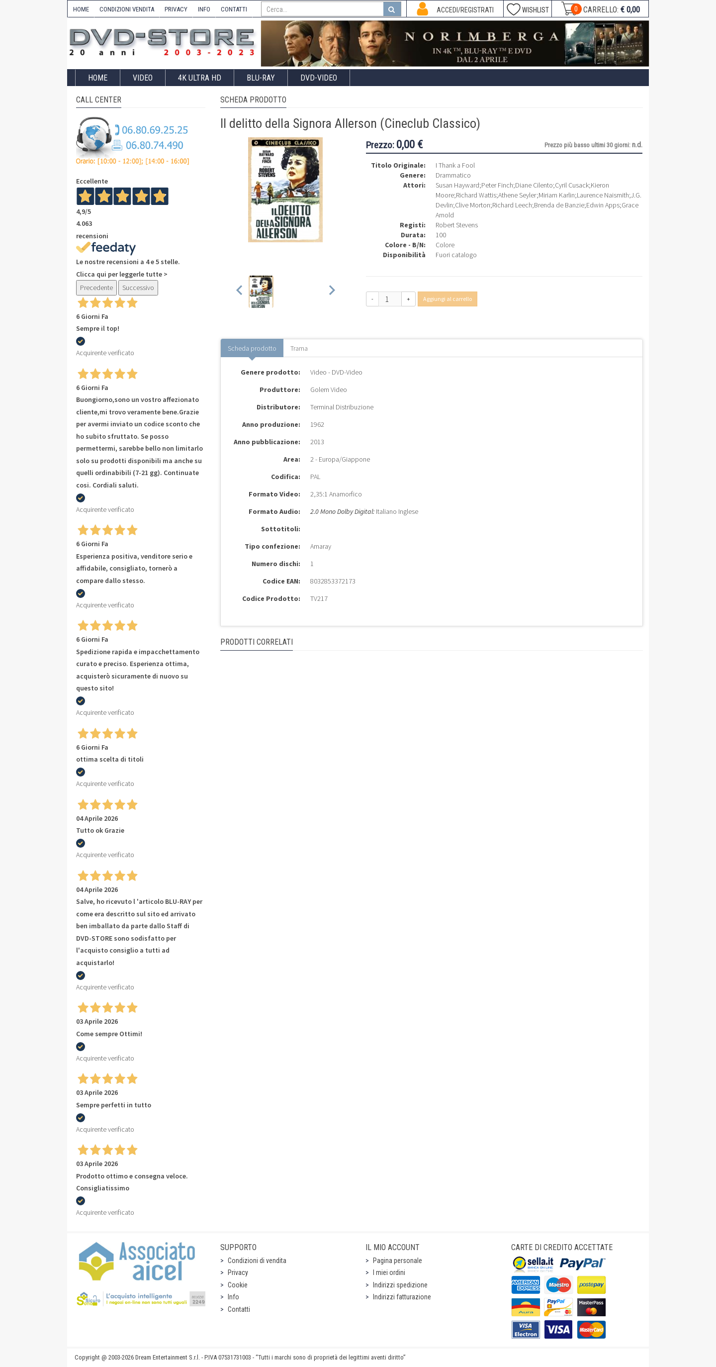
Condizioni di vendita (257, 1261)
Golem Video (328, 389)
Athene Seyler (517, 195)
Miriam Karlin (556, 195)
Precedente (96, 287)
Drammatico (453, 175)
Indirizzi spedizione (400, 1285)
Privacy (238, 1272)
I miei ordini (389, 1272)
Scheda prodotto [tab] (252, 348)
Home (97, 78)
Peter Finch (497, 185)
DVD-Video (318, 78)
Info (233, 1297)
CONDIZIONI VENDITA (126, 9)
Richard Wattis (476, 195)
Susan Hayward (457, 185)
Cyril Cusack (572, 185)
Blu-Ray (261, 78)
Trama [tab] (299, 348)
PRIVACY (176, 9)
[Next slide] (331, 292)
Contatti (239, 1309)
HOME (81, 9)
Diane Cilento (534, 185)
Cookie (238, 1285)
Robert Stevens (457, 224)
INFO (204, 9)
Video (143, 78)
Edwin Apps (603, 204)
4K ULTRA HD (199, 78)
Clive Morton (472, 204)
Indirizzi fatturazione (402, 1297)
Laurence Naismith (603, 195)
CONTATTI (234, 9)
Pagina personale (397, 1261)
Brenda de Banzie (559, 204)
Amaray (320, 546)
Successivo (138, 287)
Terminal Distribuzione (341, 406)
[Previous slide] (240, 292)
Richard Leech (512, 204)
